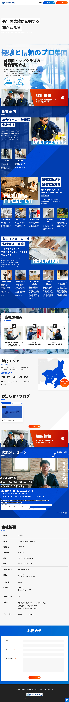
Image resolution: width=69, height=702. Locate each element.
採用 (36, 689)
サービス (31, 2)
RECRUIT (49, 3)
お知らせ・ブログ (38, 2)
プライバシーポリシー (48, 689)
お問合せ (40, 689)
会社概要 (27, 2)
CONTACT (61, 3)
